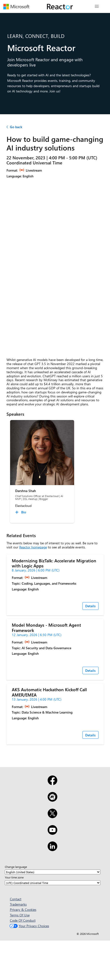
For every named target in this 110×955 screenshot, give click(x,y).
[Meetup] (52, 800)
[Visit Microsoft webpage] (16, 6)
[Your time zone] (52, 882)
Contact (15, 899)
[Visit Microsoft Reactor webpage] (60, 6)
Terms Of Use (20, 915)
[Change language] (52, 872)
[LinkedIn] (52, 849)
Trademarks (18, 904)
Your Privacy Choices (28, 926)
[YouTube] (52, 833)
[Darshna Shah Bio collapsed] (21, 512)
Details (90, 606)
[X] (52, 816)
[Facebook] (52, 783)
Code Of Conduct (23, 920)
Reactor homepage (33, 547)
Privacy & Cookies (23, 909)
